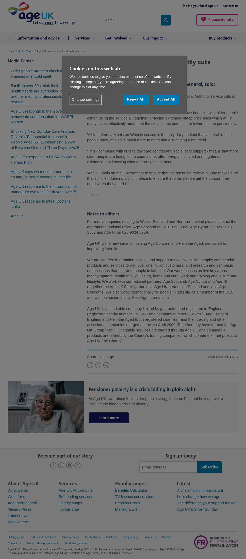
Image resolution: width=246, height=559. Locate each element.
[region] (124, 85)
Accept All (166, 99)
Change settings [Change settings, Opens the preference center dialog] (86, 99)
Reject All (135, 99)
